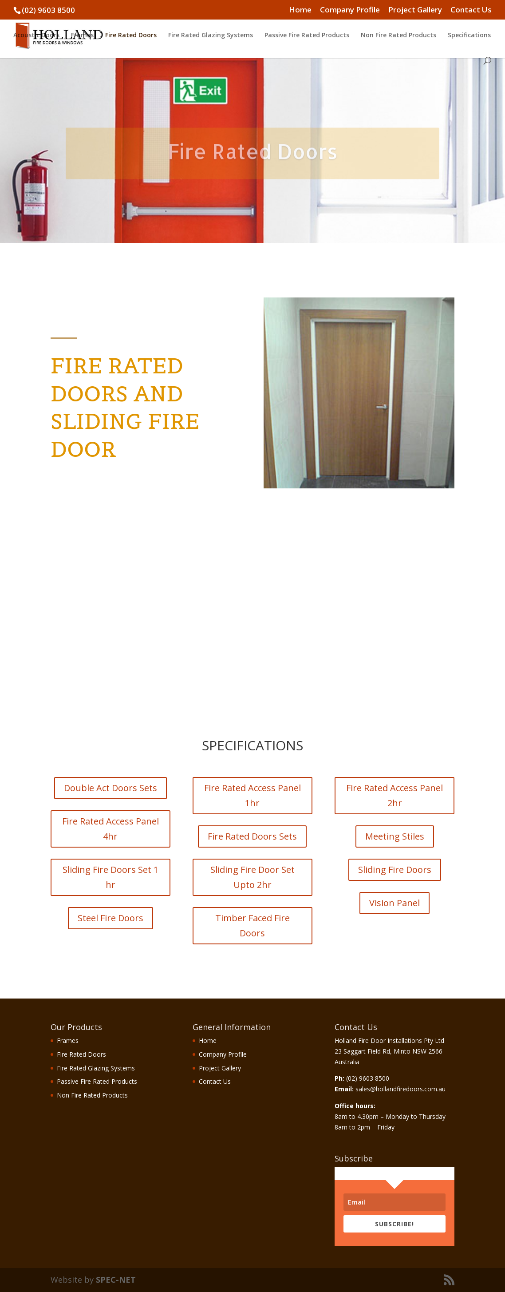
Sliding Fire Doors (394, 870)
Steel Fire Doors (110, 918)
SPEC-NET (116, 1279)
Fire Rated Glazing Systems (210, 35)
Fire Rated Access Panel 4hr (110, 828)
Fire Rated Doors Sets (252, 836)
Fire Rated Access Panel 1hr (252, 795)
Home (300, 10)
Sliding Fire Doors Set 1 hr (110, 877)
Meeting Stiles (394, 836)
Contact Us (471, 10)
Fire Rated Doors (131, 35)
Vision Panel (394, 903)
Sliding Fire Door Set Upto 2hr (252, 877)
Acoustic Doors (36, 35)
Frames (82, 35)
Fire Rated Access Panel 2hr (394, 795)
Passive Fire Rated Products (306, 35)
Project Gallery (415, 10)
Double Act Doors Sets (110, 788)
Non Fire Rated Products (398, 35)
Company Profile (350, 10)
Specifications (469, 35)
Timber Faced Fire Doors (252, 925)
